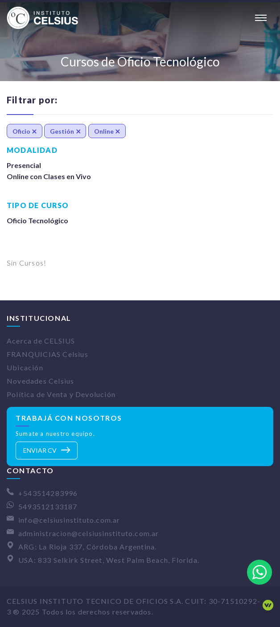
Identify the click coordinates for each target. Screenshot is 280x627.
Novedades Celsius (40, 381)
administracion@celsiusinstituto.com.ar (88, 533)
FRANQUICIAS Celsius (47, 354)
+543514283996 (48, 493)
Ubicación (25, 367)
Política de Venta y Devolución (61, 394)
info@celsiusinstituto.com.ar (69, 520)
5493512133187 (48, 506)
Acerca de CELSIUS (41, 340)
